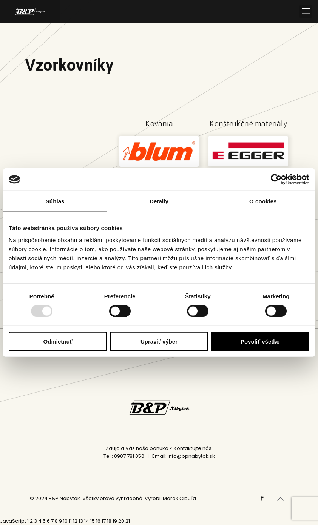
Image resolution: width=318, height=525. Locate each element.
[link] (159, 151)
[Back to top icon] (280, 499)
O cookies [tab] (263, 201)
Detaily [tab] (159, 201)
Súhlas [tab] (55, 201)
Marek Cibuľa (179, 498)
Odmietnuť (58, 341)
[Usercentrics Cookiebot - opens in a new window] (276, 179)
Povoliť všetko (260, 341)
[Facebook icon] (262, 498)
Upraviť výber (159, 341)
